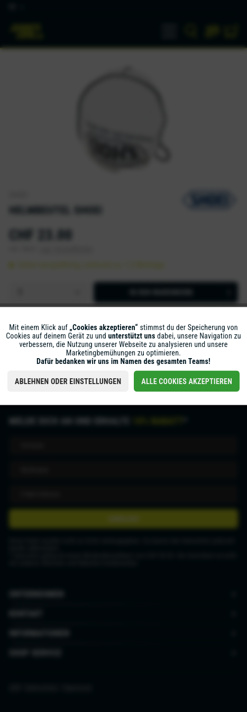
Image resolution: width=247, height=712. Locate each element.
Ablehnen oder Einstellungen (68, 381)
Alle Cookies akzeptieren (186, 381)
